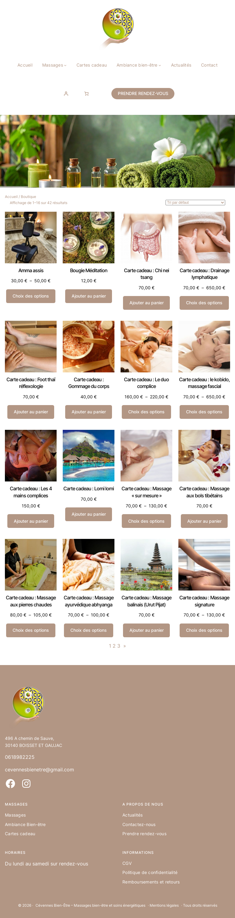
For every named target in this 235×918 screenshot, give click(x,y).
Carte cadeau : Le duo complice (146, 382)
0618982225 (20, 757)
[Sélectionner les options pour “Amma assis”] (30, 296)
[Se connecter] (66, 93)
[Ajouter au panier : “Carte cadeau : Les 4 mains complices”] (30, 521)
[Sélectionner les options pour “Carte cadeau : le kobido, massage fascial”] (204, 412)
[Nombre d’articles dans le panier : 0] (86, 93)
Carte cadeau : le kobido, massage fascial (204, 382)
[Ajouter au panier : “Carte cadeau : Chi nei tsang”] (146, 303)
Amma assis (30, 270)
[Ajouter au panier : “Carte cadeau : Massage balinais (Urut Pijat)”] (146, 630)
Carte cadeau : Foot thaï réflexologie (30, 382)
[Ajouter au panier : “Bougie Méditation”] (88, 296)
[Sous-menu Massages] (65, 65)
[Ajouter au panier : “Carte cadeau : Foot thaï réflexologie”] (30, 412)
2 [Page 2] (114, 646)
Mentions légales (164, 905)
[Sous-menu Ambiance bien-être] (160, 65)
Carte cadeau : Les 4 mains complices (31, 491)
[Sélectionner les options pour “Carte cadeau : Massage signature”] (204, 630)
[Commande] (195, 202)
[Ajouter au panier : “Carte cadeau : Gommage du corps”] (88, 412)
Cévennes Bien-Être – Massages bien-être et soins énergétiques (90, 905)
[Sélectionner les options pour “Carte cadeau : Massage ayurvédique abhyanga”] (88, 630)
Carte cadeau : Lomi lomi (88, 488)
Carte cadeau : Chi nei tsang (146, 273)
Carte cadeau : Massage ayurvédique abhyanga (89, 600)
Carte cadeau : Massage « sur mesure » (146, 491)
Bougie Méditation (88, 270)
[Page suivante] (123, 646)
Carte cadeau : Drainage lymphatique (204, 273)
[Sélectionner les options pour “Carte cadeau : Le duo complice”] (146, 412)
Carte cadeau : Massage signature (204, 600)
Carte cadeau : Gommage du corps (88, 382)
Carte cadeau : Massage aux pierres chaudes (31, 600)
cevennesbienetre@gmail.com (39, 769)
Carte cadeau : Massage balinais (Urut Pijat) (146, 600)
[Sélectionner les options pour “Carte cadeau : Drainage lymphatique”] (204, 303)
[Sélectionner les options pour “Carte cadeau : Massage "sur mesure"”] (146, 521)
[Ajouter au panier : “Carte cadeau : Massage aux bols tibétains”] (204, 521)
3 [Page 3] (118, 646)
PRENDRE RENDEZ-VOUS (143, 93)
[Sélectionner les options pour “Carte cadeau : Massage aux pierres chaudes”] (30, 630)
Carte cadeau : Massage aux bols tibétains (204, 491)
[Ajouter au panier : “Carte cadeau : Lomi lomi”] (88, 514)
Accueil (11, 196)
